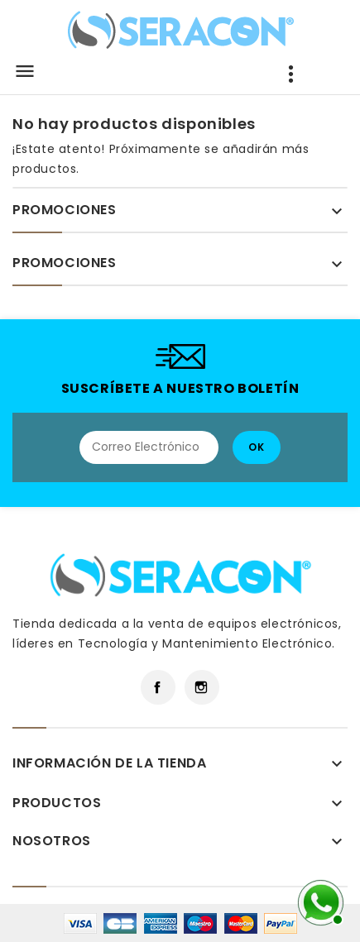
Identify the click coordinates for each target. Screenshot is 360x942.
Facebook (158, 687)
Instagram (202, 687)
